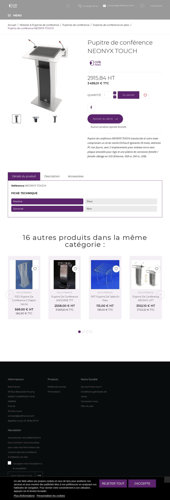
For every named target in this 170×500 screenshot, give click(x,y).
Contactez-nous (89, 401)
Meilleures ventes (57, 386)
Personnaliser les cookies (51, 495)
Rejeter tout (113, 483)
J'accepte (142, 483)
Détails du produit (24, 176)
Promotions (54, 391)
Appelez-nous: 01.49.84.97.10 (23, 420)
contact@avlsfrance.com (118, 5)
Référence (17, 185)
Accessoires (76, 176)
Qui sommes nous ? (91, 386)
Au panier (129, 94)
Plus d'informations (24, 495)
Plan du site (87, 406)
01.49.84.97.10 (88, 6)
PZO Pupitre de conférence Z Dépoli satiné (24, 300)
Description (52, 176)
